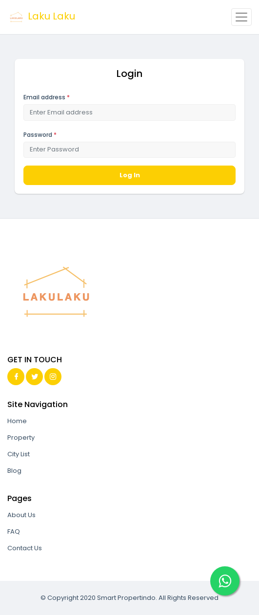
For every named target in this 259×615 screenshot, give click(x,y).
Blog (14, 470)
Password (40, 134)
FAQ (13, 531)
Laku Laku (41, 17)
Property (21, 437)
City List (18, 454)
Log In (130, 175)
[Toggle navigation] (241, 17)
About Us (21, 515)
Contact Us (24, 548)
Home (17, 421)
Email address (46, 97)
